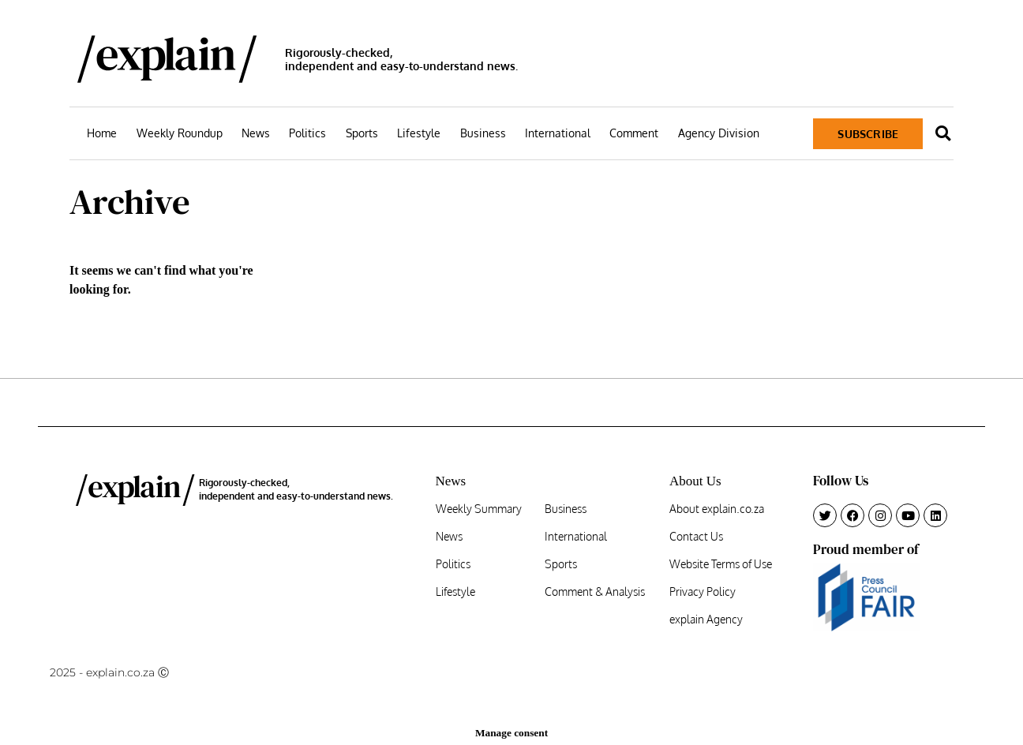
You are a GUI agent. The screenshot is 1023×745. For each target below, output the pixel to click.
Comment (633, 133)
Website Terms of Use (720, 564)
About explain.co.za (716, 509)
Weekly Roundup (180, 133)
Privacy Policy (702, 591)
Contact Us (696, 536)
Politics (307, 133)
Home (102, 133)
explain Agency (706, 619)
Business (483, 133)
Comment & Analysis (595, 591)
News (256, 133)
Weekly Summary (479, 509)
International (557, 133)
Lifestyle (418, 133)
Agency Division (718, 133)
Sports (362, 133)
